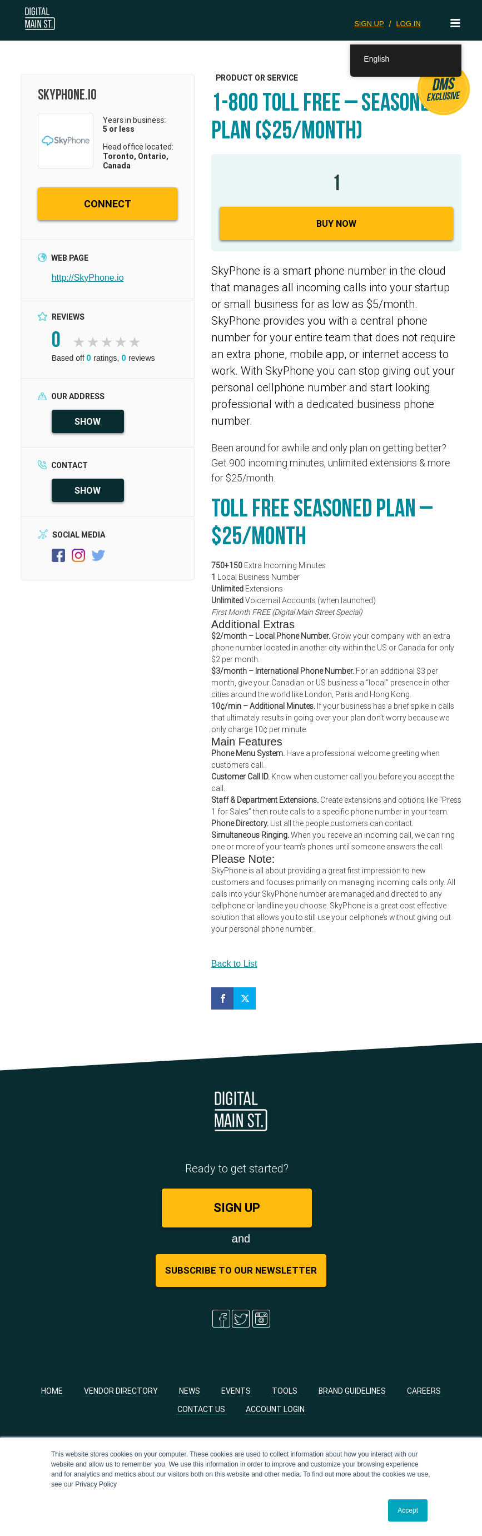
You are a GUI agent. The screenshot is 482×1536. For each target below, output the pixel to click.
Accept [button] (407, 1510)
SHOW (87, 425)
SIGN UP (369, 23)
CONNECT (107, 207)
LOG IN (408, 23)
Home (52, 1395)
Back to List (234, 967)
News (189, 1395)
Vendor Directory (121, 1395)
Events (236, 1395)
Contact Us (201, 1413)
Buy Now (336, 227)
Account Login (275, 1413)
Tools (284, 1395)
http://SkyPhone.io (88, 281)
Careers (424, 1395)
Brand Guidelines (352, 1395)
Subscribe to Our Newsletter (241, 1274)
